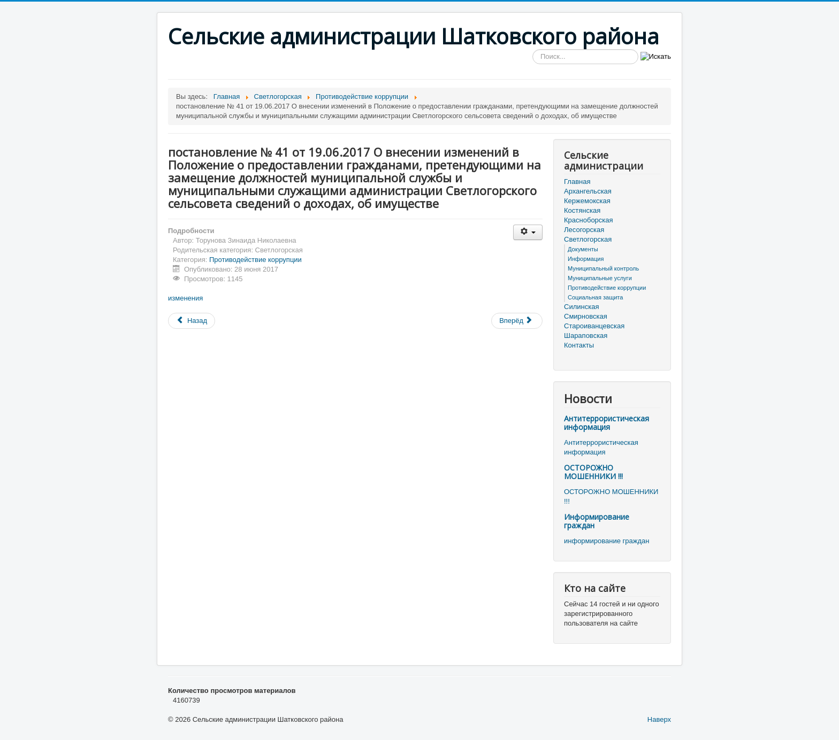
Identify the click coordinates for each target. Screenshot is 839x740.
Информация (586, 259)
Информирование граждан (596, 521)
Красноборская (588, 220)
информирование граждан (606, 541)
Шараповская (585, 336)
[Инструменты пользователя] (528, 232)
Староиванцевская (594, 326)
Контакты (579, 345)
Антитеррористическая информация (606, 422)
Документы (583, 249)
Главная (577, 182)
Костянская (582, 210)
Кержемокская (587, 201)
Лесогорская (584, 230)
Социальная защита (595, 297)
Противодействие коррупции (255, 260)
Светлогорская (588, 239)
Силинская (581, 307)
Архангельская (588, 191)
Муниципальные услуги (600, 278)
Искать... (532, 49)
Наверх (659, 719)
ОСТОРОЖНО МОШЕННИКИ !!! (593, 471)
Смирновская (585, 316)
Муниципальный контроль (603, 268)
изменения (185, 298)
